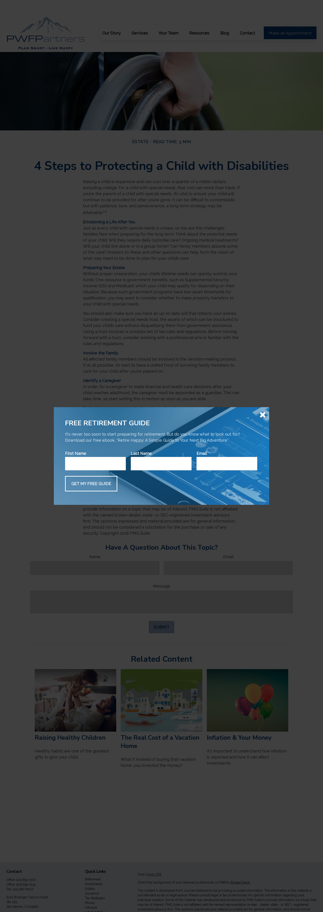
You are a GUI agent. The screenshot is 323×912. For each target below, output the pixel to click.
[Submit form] (91, 483)
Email (201, 453)
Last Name (141, 453)
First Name (75, 453)
